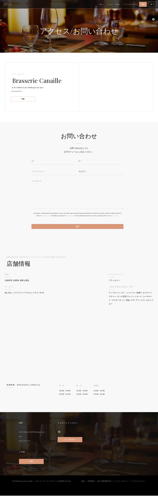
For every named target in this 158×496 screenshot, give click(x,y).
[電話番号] (101, 171)
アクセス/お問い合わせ (130, 4)
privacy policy (114, 216)
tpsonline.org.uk (46, 216)
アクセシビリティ (139, 481)
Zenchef (67, 481)
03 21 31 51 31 (17, 91)
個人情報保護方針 (106, 481)
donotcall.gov (69, 216)
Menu (118, 4)
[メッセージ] (77, 193)
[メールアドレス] (54, 171)
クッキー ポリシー (123, 481)
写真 (102, 4)
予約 (142, 4)
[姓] (101, 161)
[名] (54, 161)
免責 (84, 481)
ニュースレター (70, 440)
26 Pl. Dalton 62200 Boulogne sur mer (41, 86)
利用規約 (93, 481)
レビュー (110, 4)
